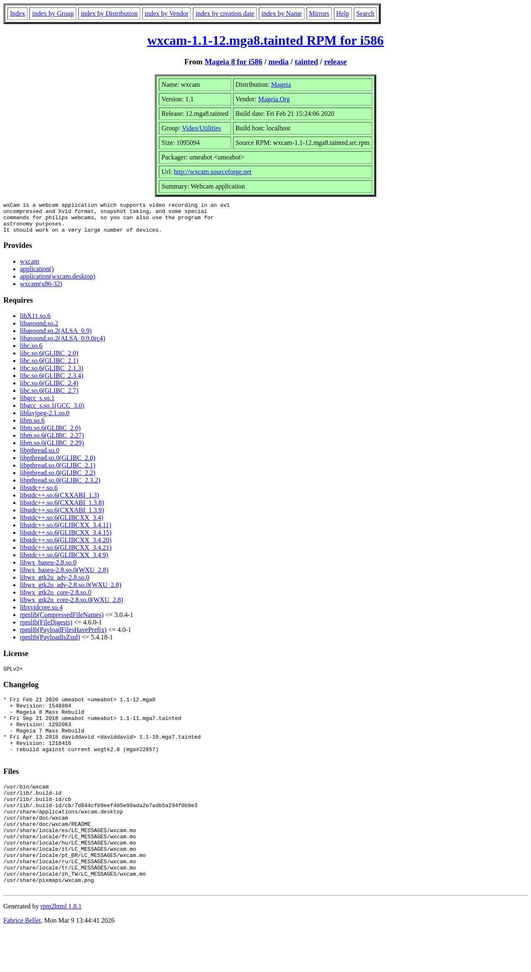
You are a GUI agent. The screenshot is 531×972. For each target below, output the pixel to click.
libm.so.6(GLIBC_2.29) (52, 449)
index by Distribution (109, 13)
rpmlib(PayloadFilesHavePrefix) (63, 635)
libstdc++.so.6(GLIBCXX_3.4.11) (65, 531)
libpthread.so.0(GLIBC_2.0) (57, 464)
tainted (306, 61)
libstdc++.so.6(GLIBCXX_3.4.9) (64, 561)
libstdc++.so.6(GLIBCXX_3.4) (61, 523)
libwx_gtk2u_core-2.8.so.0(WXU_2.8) (71, 606)
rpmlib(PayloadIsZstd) (50, 643)
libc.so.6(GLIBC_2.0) (49, 359)
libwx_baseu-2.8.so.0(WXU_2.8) (64, 576)
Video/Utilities (201, 128)
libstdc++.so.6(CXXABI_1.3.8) (62, 508)
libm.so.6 (32, 426)
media (278, 61)
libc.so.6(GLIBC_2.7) (49, 396)
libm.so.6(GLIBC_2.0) (50, 434)
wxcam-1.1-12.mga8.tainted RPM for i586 (265, 40)
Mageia (281, 84)
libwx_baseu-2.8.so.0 (48, 568)
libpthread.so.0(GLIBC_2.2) (57, 478)
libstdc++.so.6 (39, 493)
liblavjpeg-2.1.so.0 (45, 419)
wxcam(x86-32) (41, 290)
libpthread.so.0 (39, 456)
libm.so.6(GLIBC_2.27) (52, 441)
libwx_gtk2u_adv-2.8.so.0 (55, 583)
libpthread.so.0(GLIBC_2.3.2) (60, 486)
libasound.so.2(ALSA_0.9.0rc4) (62, 344)
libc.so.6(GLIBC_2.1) (49, 366)
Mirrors (319, 13)
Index (17, 13)
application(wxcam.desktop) (57, 282)
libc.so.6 (31, 351)
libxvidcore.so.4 (41, 613)
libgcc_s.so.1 (37, 404)
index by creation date (224, 13)
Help (342, 13)
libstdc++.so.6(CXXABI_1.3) (59, 501)
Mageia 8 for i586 (233, 61)
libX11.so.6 (35, 322)
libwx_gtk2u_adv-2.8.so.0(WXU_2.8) (70, 591)
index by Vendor (166, 13)
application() (37, 275)
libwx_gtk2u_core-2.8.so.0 (55, 598)
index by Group (52, 13)
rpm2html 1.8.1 (61, 947)
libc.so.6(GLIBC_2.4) (49, 389)
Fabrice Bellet (22, 961)
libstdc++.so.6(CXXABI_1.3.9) (62, 516)
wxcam (29, 267)
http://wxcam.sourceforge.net (212, 171)
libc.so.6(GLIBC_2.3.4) (51, 381)
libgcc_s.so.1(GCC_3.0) (52, 411)
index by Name (281, 13)
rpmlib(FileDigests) (46, 628)
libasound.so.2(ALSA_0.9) (56, 336)
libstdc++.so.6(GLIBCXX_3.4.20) (66, 546)
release (335, 61)
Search (365, 13)
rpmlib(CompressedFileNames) (62, 620)
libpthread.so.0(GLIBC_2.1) (57, 471)
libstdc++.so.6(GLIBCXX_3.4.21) (66, 553)
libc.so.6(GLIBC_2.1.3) (51, 374)
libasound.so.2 (39, 329)
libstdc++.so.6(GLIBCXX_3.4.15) (66, 538)
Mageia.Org (274, 99)
